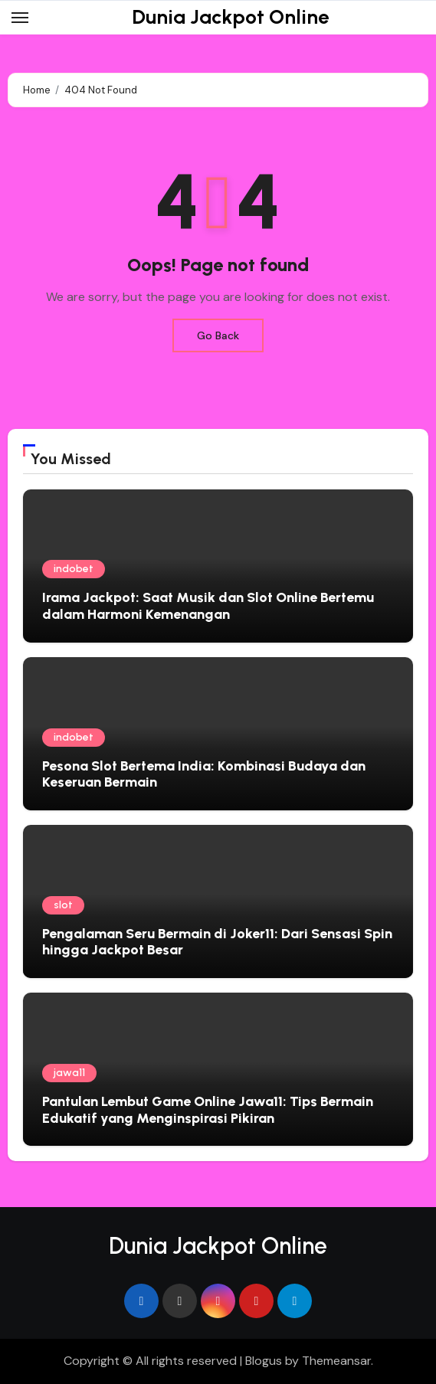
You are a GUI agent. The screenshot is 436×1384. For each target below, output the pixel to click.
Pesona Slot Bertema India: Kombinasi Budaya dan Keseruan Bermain (204, 774)
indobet (73, 568)
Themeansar (336, 1361)
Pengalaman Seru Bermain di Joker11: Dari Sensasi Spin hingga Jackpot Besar (217, 942)
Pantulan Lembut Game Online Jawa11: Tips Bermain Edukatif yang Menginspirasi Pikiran (207, 1110)
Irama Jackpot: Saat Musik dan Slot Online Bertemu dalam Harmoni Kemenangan (208, 606)
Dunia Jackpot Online (230, 17)
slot (63, 904)
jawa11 (69, 1072)
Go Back (218, 335)
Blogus (263, 1361)
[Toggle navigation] (20, 17)
